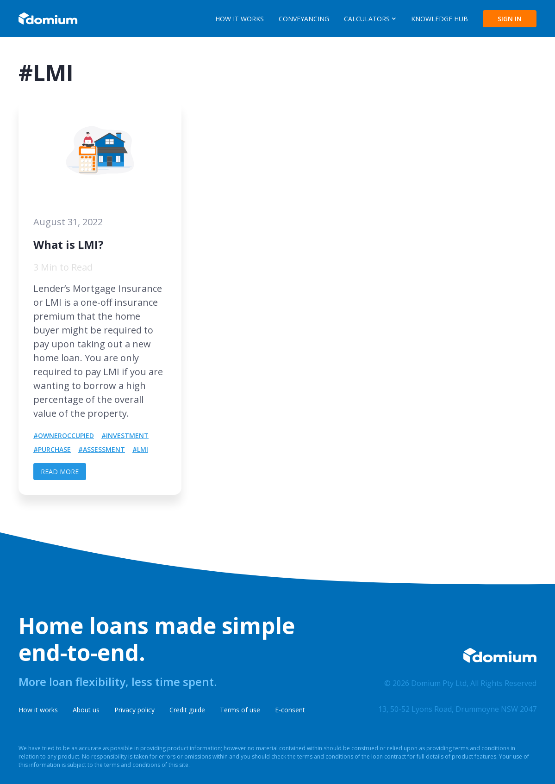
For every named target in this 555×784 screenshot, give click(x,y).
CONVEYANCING (304, 18)
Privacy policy (134, 709)
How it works (38, 709)
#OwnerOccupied (63, 435)
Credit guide (187, 709)
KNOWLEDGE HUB (439, 18)
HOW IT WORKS (239, 18)
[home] (48, 18)
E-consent (290, 709)
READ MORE (60, 471)
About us (86, 709)
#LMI (140, 449)
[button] (370, 18)
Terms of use (240, 709)
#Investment (125, 435)
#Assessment (101, 449)
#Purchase (52, 449)
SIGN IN (510, 18)
